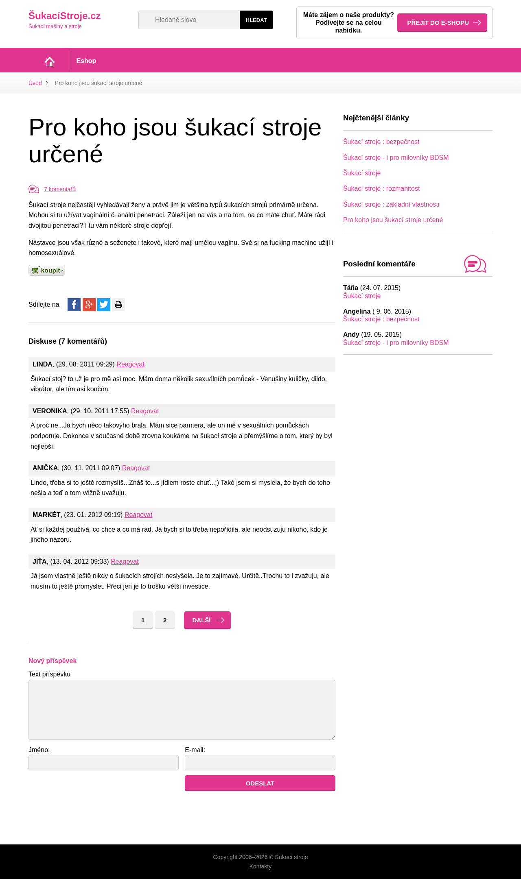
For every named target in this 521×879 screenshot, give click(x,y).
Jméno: (39, 749)
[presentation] (90, 791)
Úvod (35, 83)
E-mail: (195, 749)
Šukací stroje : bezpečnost (381, 141)
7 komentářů (60, 189)
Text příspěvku (49, 674)
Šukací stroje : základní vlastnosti (391, 204)
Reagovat (130, 364)
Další (201, 620)
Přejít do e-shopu (438, 22)
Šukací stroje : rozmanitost (381, 188)
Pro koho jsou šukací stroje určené (393, 219)
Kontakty (260, 866)
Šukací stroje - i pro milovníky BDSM (396, 157)
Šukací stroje (362, 173)
